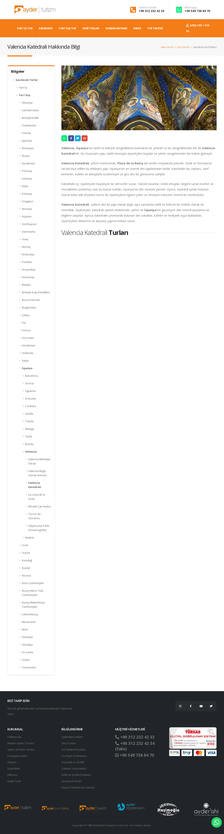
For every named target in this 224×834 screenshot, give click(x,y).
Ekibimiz (12, 775)
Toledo (29, 421)
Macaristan (29, 622)
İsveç (25, 239)
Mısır (25, 629)
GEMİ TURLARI (90, 28)
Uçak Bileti (13, 768)
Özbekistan (29, 125)
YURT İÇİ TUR (24, 28)
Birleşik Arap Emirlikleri (36, 292)
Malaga (29, 429)
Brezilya (27, 209)
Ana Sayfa (167, 47)
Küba (25, 186)
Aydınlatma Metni (72, 737)
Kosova (26, 575)
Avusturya (28, 277)
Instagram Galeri (17, 756)
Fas (24, 322)
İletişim (11, 762)
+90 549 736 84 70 (197, 11)
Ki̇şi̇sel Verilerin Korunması (78, 787)
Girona (29, 383)
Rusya (26, 156)
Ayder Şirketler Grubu (20, 749)
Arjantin (27, 216)
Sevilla (29, 414)
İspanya (27, 368)
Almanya (27, 103)
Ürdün (26, 660)
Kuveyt (26, 568)
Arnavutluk (28, 269)
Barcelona (31, 376)
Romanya (28, 148)
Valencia (31, 451)
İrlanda (26, 133)
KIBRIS (137, 28)
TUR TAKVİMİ (155, 28)
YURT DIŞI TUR (67, 28)
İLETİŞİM (45, 41)
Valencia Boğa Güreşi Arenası (37, 473)
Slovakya (27, 644)
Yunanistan (29, 667)
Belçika (26, 285)
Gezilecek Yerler (27, 80)
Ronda (29, 444)
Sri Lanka (27, 652)
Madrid (29, 537)
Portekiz (27, 262)
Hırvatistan (28, 345)
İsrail (25, 545)
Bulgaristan (29, 307)
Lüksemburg (30, 614)
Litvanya (27, 178)
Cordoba (30, 406)
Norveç (26, 247)
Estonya (27, 194)
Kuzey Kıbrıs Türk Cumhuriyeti (32, 593)
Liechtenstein (30, 110)
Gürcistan (28, 338)
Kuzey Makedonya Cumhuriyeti (33, 605)
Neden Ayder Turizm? (21, 743)
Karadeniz (46, 28)
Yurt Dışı (24, 95)
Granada (30, 398)
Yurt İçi (23, 87)
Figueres (30, 391)
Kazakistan (28, 163)
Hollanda (27, 353)
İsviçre (26, 553)
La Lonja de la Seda (36, 497)
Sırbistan (27, 637)
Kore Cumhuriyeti (33, 583)
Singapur (27, 201)
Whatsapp (191, 7)
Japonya (27, 140)
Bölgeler (183, 47)
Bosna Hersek (31, 300)
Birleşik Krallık (30, 118)
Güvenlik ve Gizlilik (72, 762)
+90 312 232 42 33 (151, 11)
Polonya (27, 171)
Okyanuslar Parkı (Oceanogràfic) (38, 528)
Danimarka (28, 231)
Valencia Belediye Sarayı (39, 461)
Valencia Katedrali (34, 485)
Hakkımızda (14, 737)
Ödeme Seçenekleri (73, 768)
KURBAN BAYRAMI (116, 28)
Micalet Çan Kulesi (39, 506)
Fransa (26, 330)
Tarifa (28, 436)
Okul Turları (68, 743)
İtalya (25, 360)
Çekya (25, 315)
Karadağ (27, 560)
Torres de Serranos (34, 516)
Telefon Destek (148, 7)
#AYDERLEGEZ (25, 41)
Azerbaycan (29, 224)
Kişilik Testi (14, 781)
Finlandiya (28, 254)
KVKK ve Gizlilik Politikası (76, 775)
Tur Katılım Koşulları (73, 749)
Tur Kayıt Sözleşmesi (74, 756)
